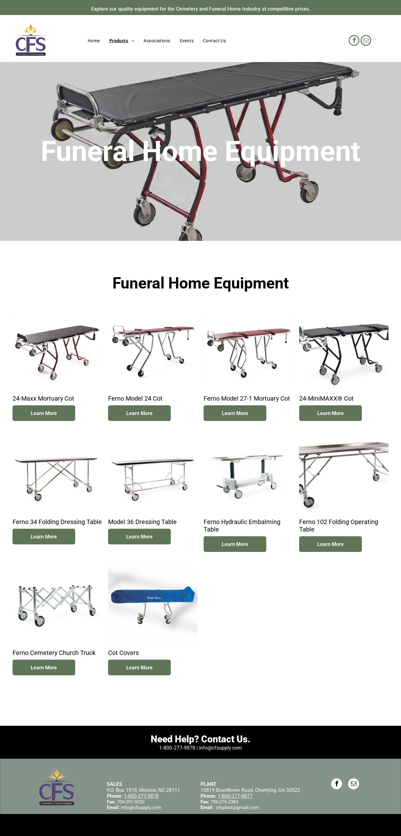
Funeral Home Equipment (200, 151)
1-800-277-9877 (235, 796)
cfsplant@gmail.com (237, 807)
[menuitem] (94, 40)
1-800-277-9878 (141, 796)
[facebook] (354, 41)
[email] (366, 41)
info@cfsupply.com (141, 807)
